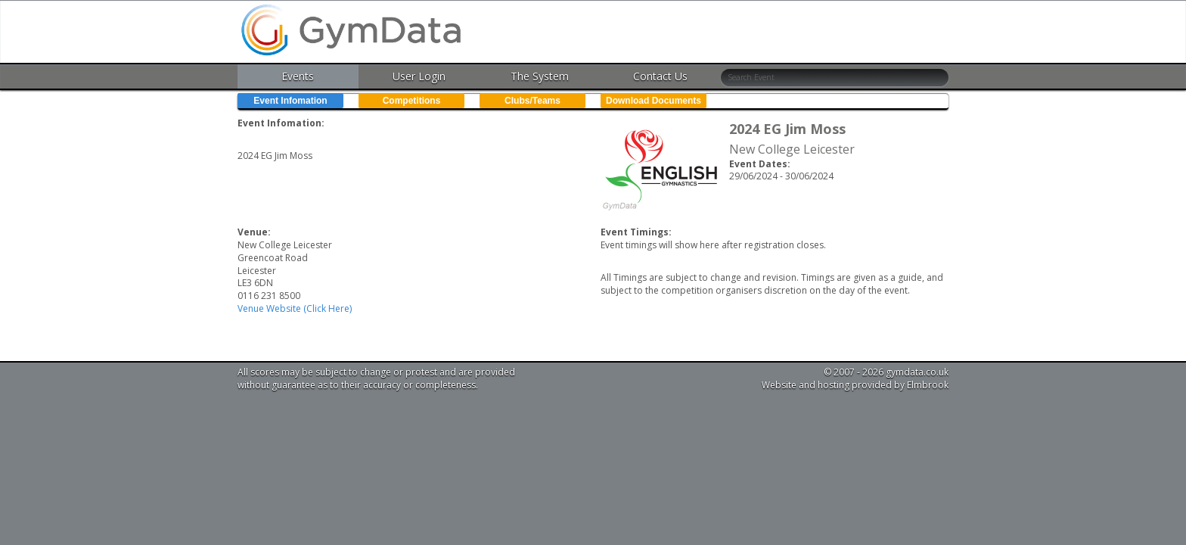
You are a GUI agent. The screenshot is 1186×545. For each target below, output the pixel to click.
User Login (419, 76)
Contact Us (660, 76)
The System (540, 76)
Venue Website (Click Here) (295, 308)
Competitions (412, 100)
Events (297, 76)
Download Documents (653, 100)
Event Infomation (290, 100)
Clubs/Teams (532, 100)
